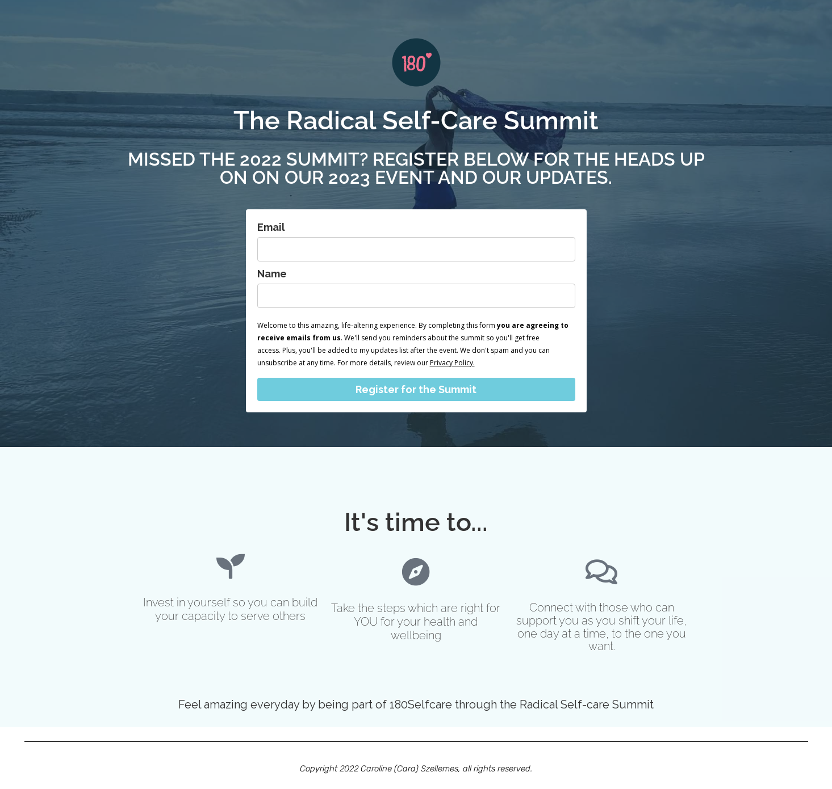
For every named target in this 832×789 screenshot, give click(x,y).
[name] (416, 296)
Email (271, 227)
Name (272, 274)
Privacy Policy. (452, 363)
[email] (416, 249)
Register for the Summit (416, 389)
